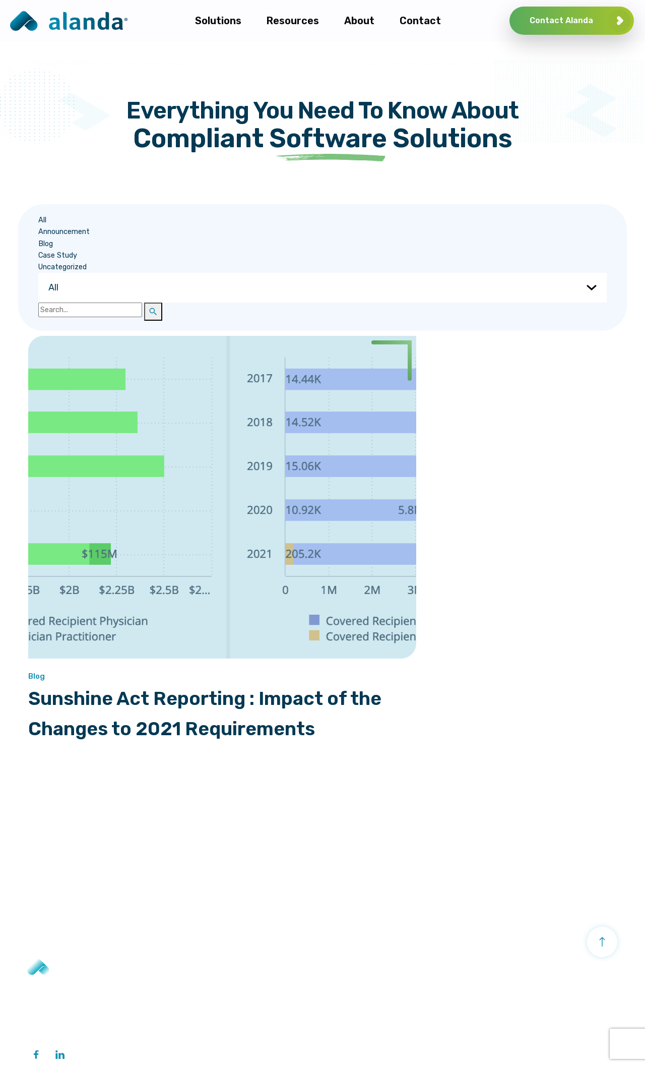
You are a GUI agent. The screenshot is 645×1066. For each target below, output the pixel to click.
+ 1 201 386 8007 (57, 997)
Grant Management (364, 993)
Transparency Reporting (228, 968)
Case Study (39, 255)
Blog (27, 244)
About (502, 968)
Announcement (46, 232)
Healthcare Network (218, 997)
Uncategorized (44, 267)
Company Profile (517, 993)
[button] (135, 313)
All (24, 220)
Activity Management (380, 968)
